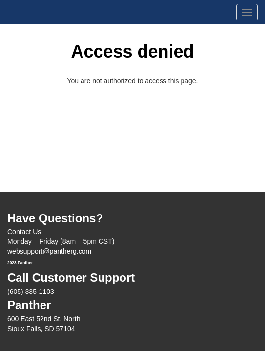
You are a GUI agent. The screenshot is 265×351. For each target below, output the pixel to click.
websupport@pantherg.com (49, 251)
